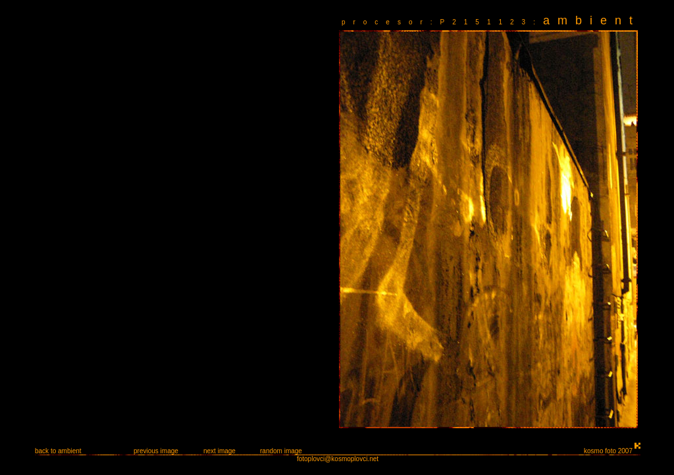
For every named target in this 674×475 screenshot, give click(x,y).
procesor (386, 22)
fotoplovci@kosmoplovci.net (337, 458)
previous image (156, 451)
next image (219, 451)
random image (281, 451)
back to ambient (58, 451)
